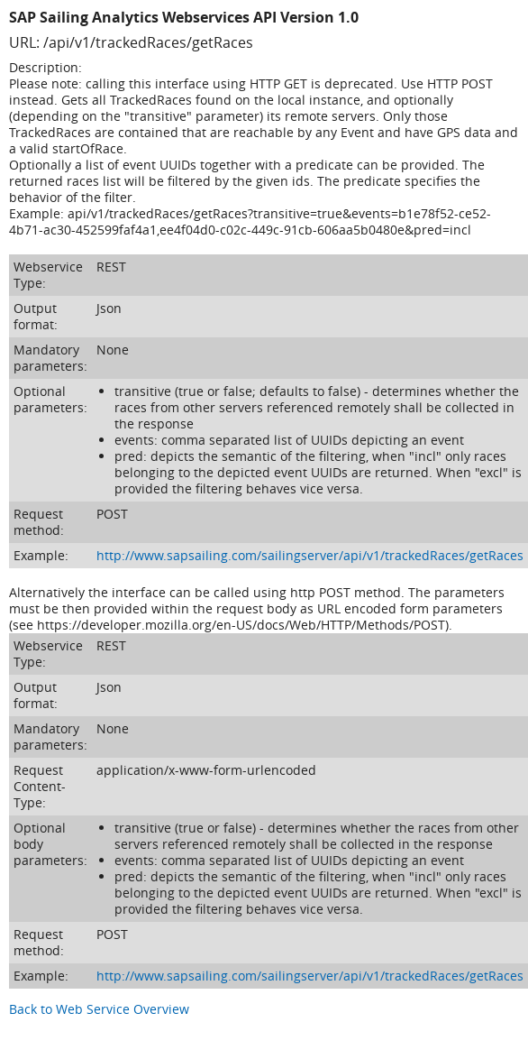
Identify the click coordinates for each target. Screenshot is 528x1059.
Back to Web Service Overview (99, 1009)
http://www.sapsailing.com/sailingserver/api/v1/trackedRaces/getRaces (309, 555)
